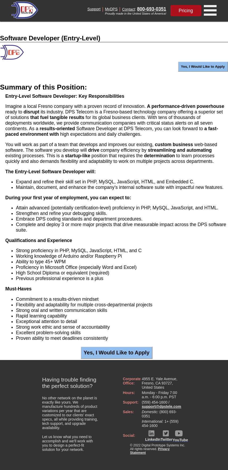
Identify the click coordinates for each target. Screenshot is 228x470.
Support (93, 9)
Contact (128, 9)
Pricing (186, 10)
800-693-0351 (151, 9)
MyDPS (111, 9)
